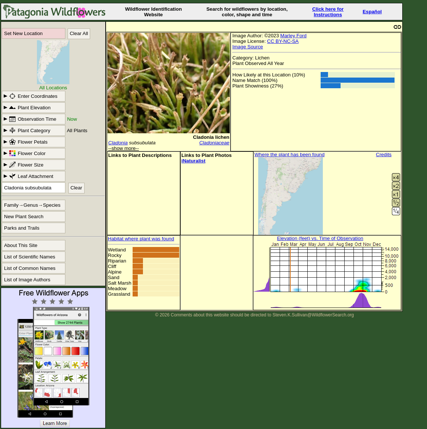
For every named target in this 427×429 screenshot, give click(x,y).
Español (372, 11)
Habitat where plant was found (141, 238)
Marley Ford (293, 35)
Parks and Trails (22, 228)
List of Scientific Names (29, 257)
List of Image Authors (27, 279)
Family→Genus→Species (32, 205)
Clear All (79, 33)
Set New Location (23, 33)
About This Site (20, 245)
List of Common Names (29, 268)
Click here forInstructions (328, 11)
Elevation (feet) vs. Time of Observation (320, 238)
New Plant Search (24, 216)
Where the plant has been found (290, 154)
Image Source (247, 46)
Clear (76, 188)
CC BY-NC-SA (282, 41)
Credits (384, 154)
